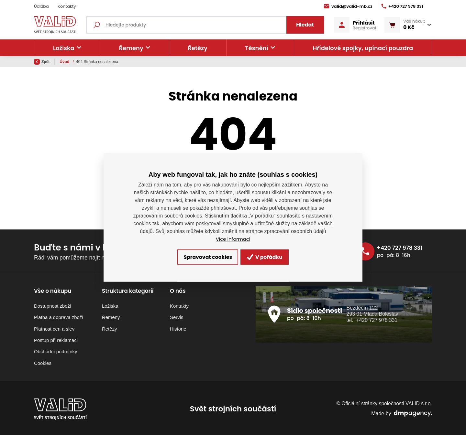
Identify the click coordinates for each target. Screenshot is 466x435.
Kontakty (67, 6)
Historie (178, 327)
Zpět (42, 62)
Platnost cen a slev (54, 327)
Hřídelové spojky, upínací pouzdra (363, 48)
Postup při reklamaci (56, 338)
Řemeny (111, 315)
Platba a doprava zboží (58, 315)
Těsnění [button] (256, 48)
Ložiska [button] (63, 48)
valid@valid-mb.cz (348, 6)
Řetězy (197, 48)
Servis (176, 315)
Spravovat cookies (201, 257)
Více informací (232, 238)
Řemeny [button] (131, 48)
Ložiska (110, 304)
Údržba (41, 6)
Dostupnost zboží (52, 304)
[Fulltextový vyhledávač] (208, 25)
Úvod (65, 61)
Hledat (302, 24)
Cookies (42, 361)
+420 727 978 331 (402, 6)
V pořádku (273, 257)
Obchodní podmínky (55, 350)
